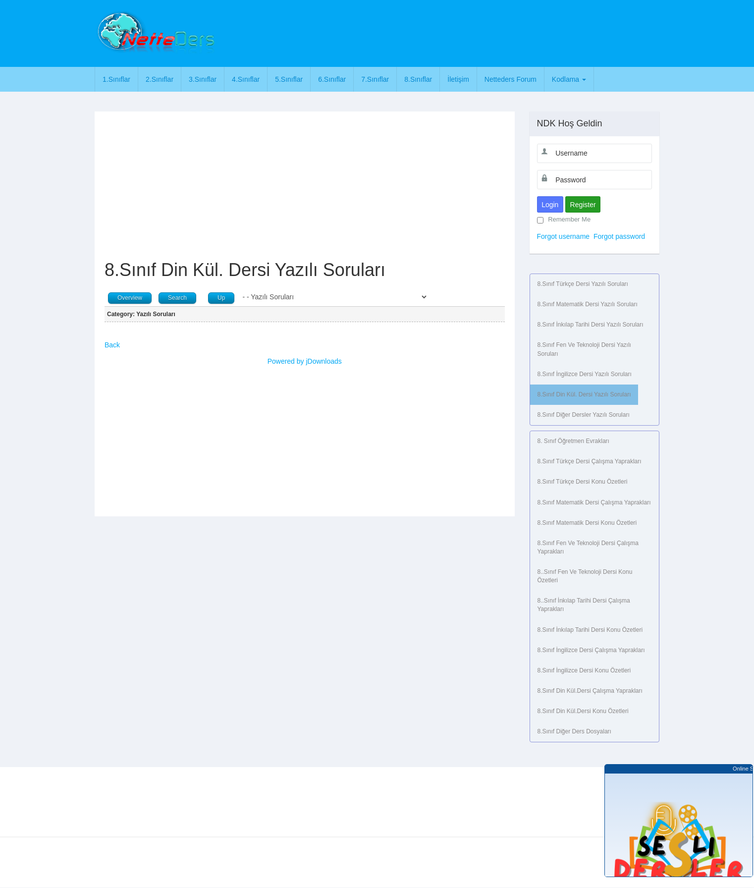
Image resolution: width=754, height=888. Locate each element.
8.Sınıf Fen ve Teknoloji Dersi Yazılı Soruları (584, 349)
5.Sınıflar (289, 79)
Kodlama (569, 79)
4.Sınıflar (246, 79)
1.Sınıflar (116, 79)
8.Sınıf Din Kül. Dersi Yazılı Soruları (584, 394)
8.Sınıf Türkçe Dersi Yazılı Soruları (583, 283)
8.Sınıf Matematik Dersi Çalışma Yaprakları (594, 502)
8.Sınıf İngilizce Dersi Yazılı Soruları (585, 374)
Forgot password (619, 236)
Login (549, 205)
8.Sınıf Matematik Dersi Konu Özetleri (587, 522)
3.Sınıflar (202, 79)
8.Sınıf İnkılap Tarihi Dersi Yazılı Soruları (591, 324)
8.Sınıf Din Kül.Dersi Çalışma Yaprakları (590, 690)
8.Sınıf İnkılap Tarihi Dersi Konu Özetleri (590, 629)
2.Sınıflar (159, 79)
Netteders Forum (511, 79)
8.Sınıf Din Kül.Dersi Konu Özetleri (583, 711)
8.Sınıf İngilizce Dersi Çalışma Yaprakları (591, 650)
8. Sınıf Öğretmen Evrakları (573, 441)
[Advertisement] (420, 32)
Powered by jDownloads (305, 361)
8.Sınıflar (418, 79)
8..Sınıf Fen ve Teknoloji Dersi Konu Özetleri (585, 576)
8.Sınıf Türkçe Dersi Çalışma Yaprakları (590, 461)
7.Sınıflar (375, 79)
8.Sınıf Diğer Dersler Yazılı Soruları (584, 414)
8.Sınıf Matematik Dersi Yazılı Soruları (588, 304)
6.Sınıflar (332, 79)
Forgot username (563, 236)
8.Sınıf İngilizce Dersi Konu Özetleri (584, 670)
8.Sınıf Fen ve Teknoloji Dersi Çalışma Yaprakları (588, 547)
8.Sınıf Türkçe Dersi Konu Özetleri (583, 481)
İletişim (458, 79)
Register (583, 205)
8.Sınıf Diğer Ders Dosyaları (574, 731)
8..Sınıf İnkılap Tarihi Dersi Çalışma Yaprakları (584, 604)
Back (112, 345)
